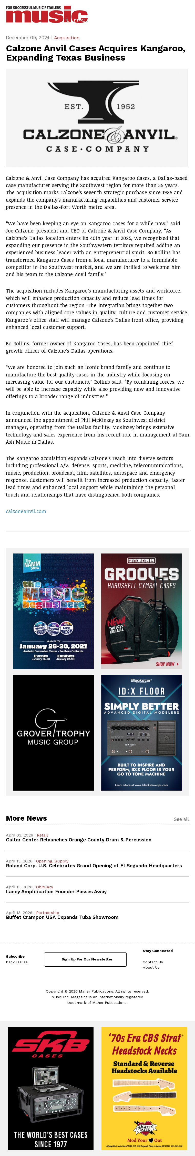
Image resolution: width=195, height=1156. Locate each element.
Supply (61, 861)
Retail (42, 835)
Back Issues (17, 962)
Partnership (47, 912)
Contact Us (153, 962)
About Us (151, 967)
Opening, (45, 861)
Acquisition (66, 37)
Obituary (44, 887)
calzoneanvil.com (26, 511)
